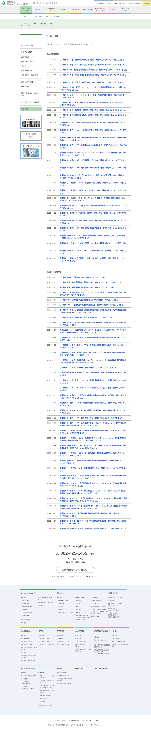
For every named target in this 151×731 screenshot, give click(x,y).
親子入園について (44, 641)
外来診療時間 (100, 3)
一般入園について (44, 638)
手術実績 (94, 597)
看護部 (23, 66)
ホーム (24, 16)
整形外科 (78, 600)
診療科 (109, 3)
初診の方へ (61, 606)
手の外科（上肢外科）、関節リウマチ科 (116, 604)
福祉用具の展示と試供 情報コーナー (47, 691)
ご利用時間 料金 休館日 (26, 682)
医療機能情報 (74, 720)
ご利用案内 (115, 638)
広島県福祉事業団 (60, 720)
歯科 (77, 606)
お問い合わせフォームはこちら (75, 570)
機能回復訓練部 (27, 61)
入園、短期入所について (83, 641)
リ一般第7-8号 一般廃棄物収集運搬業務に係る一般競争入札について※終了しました (91, 305)
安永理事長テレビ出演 (31, 146)
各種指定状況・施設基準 (30, 102)
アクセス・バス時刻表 (100, 668)
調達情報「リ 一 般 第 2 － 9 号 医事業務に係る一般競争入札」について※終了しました (93, 528)
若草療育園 (75, 9)
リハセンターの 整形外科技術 (31, 118)
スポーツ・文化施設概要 (28, 676)
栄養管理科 (25, 615)
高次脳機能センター (51, 9)
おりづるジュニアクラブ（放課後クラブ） (47, 686)
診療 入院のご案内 (26, 644)
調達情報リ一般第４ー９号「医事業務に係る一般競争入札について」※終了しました (91, 418)
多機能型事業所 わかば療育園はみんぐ (83, 650)
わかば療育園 (87, 9)
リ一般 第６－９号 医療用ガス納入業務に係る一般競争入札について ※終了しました (92, 82)
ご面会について (96, 603)
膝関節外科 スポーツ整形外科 (114, 609)
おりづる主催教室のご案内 (47, 681)
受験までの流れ (62, 673)
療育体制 (60, 638)
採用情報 (147, 3)
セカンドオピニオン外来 (65, 613)
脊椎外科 (111, 600)
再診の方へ (61, 609)
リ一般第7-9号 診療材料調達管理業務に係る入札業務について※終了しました (89, 300)
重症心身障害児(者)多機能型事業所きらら (102, 646)
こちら (86, 576)
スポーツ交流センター (124, 9)
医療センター (38, 9)
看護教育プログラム (63, 676)
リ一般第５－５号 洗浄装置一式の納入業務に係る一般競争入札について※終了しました (93, 110)
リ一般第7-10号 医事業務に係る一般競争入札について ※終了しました (86, 277)
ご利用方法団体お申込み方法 (28, 687)
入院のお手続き (96, 600)
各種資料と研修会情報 (28, 660)
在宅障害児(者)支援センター (100, 9)
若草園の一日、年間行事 (46, 644)
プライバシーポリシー (89, 720)
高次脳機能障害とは (27, 638)
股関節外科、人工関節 (115, 597)
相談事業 (42, 701)
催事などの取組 (27, 82)
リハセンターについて (26, 9)
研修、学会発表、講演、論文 (30, 94)
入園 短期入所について (64, 641)
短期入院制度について (98, 606)
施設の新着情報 (27, 45)
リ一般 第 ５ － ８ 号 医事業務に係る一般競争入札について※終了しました (88, 368)
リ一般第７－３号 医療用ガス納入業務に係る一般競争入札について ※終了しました (92, 60)
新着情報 (23, 597)
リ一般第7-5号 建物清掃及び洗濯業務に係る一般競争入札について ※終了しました (91, 282)
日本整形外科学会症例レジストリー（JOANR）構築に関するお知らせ (99, 611)
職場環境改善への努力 (64, 683)
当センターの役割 (26, 641)
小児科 (78, 603)
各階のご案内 (95, 616)
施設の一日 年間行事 (118, 641)
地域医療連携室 (135, 3)
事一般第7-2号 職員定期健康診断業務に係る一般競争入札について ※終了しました (91, 287)
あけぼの (112, 9)
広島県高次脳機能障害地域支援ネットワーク (28, 656)
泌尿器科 (78, 609)
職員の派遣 (43, 698)
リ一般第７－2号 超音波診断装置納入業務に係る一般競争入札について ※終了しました (93, 70)
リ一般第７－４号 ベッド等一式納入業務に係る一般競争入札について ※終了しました (92, 65)
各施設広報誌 (31, 134)
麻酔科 (78, 612)
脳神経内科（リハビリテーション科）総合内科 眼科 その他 (83, 617)
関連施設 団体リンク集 (45, 706)
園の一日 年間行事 (63, 644)
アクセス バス (120, 3)
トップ (23, 38)
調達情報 (56, 16)
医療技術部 (25, 57)
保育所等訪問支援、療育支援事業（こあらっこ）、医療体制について (101, 652)
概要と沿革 (25, 86)
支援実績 (23, 652)
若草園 (63, 9)
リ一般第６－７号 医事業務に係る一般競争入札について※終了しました (87, 317)
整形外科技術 (112, 593)
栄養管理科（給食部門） (30, 75)
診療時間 (61, 603)
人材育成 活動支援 (45, 695)
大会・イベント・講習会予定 (47, 676)
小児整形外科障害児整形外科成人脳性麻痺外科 (114, 615)
